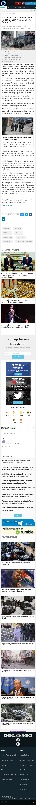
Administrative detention (24, 241)
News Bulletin (24, 755)
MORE (18, 515)
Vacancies (23, 785)
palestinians (20, 237)
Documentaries (7, 779)
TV (2, 770)
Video (21, 751)
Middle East (6, 233)
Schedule (14, 774)
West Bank (17, 228)
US (15, 755)
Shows (29, 765)
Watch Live (5, 774)
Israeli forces (7, 241)
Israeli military (7, 237)
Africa (4, 765)
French (27, 3)
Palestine (12, 13)
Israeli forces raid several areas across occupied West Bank (17, 138)
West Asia (9, 755)
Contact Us (23, 790)
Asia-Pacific (9, 760)
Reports (22, 760)
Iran (3, 755)
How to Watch (24, 779)
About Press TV (25, 774)
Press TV (22, 770)
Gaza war (19, 233)
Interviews (30, 760)
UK (3, 760)
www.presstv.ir (7, 205)
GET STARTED (18, 357)
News (4, 13)
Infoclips (23, 765)
